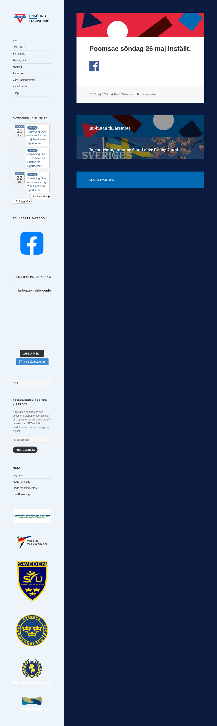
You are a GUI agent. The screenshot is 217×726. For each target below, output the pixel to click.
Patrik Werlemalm (124, 94)
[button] (22, 201)
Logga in (17, 475)
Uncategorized (148, 94)
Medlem (17, 66)
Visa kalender (41, 196)
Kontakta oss (20, 86)
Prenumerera (25, 450)
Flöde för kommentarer (25, 488)
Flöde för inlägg (21, 481)
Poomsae (18, 73)
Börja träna (19, 53)
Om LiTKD (19, 47)
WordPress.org (21, 494)
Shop (16, 93)
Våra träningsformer (24, 79)
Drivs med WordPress (101, 179)
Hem (15, 40)
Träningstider (20, 60)
